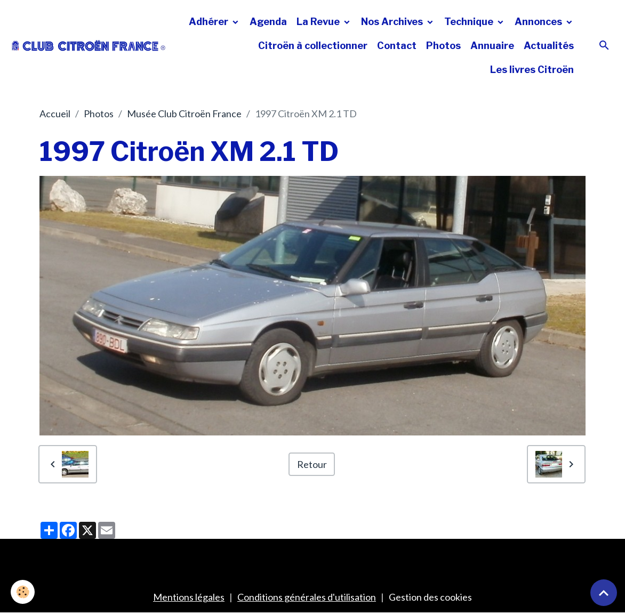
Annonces (539, 21)
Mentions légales (189, 597)
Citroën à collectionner (312, 45)
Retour (312, 464)
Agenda (268, 21)
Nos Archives (393, 21)
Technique (469, 21)
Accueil (54, 113)
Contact (396, 45)
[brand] (89, 45)
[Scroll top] (603, 592)
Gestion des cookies (430, 597)
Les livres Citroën (532, 69)
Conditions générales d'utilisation (306, 597)
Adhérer (209, 21)
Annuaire (492, 45)
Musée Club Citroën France (184, 113)
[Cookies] (23, 592)
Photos (443, 45)
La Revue (319, 21)
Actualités (549, 45)
